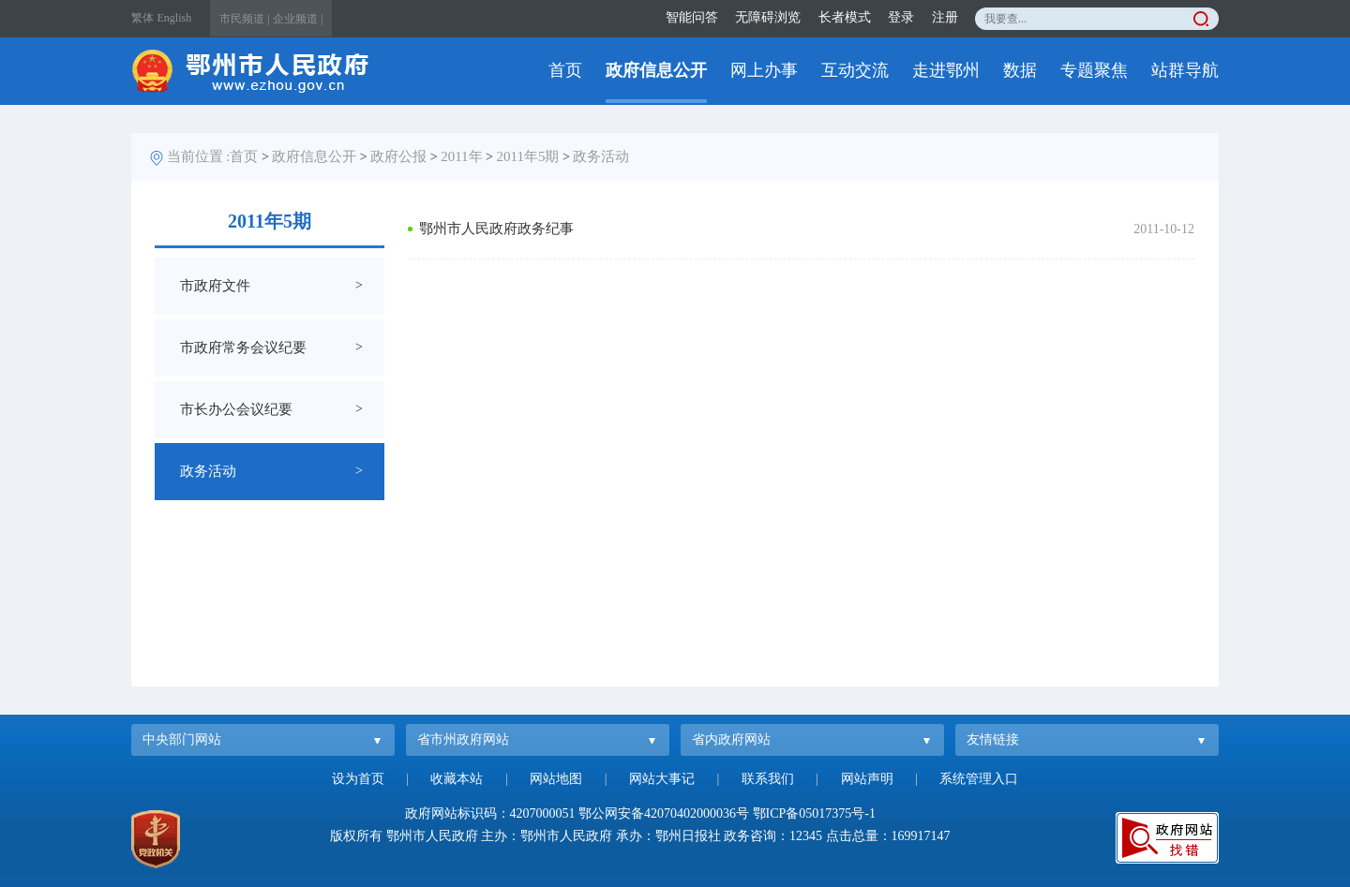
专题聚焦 (1094, 70)
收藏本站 (456, 779)
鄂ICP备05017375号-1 (814, 813)
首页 (565, 70)
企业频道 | (297, 18)
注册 (945, 17)
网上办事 (764, 70)
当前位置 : (199, 156)
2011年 (461, 156)
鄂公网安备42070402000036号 (663, 813)
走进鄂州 (946, 70)
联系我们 (768, 779)
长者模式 (844, 17)
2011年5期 (528, 156)
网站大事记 (662, 779)
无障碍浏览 (768, 17)
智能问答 (692, 17)
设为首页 (358, 779)
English (175, 17)
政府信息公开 (656, 70)
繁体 (142, 17)
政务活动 (601, 156)
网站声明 (867, 779)
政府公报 (398, 156)
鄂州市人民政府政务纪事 (496, 228)
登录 (901, 17)
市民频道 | (244, 18)
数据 (1020, 70)
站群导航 (1185, 70)
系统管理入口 (978, 779)
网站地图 (556, 779)
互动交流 (855, 70)
